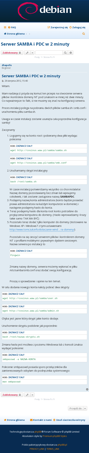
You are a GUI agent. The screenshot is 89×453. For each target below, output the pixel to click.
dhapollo (7, 65)
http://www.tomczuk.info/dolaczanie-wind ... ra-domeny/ (42, 229)
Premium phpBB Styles (55, 436)
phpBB (38, 431)
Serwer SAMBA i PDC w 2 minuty (35, 44)
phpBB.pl (62, 444)
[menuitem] (12, 27)
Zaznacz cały (24, 146)
